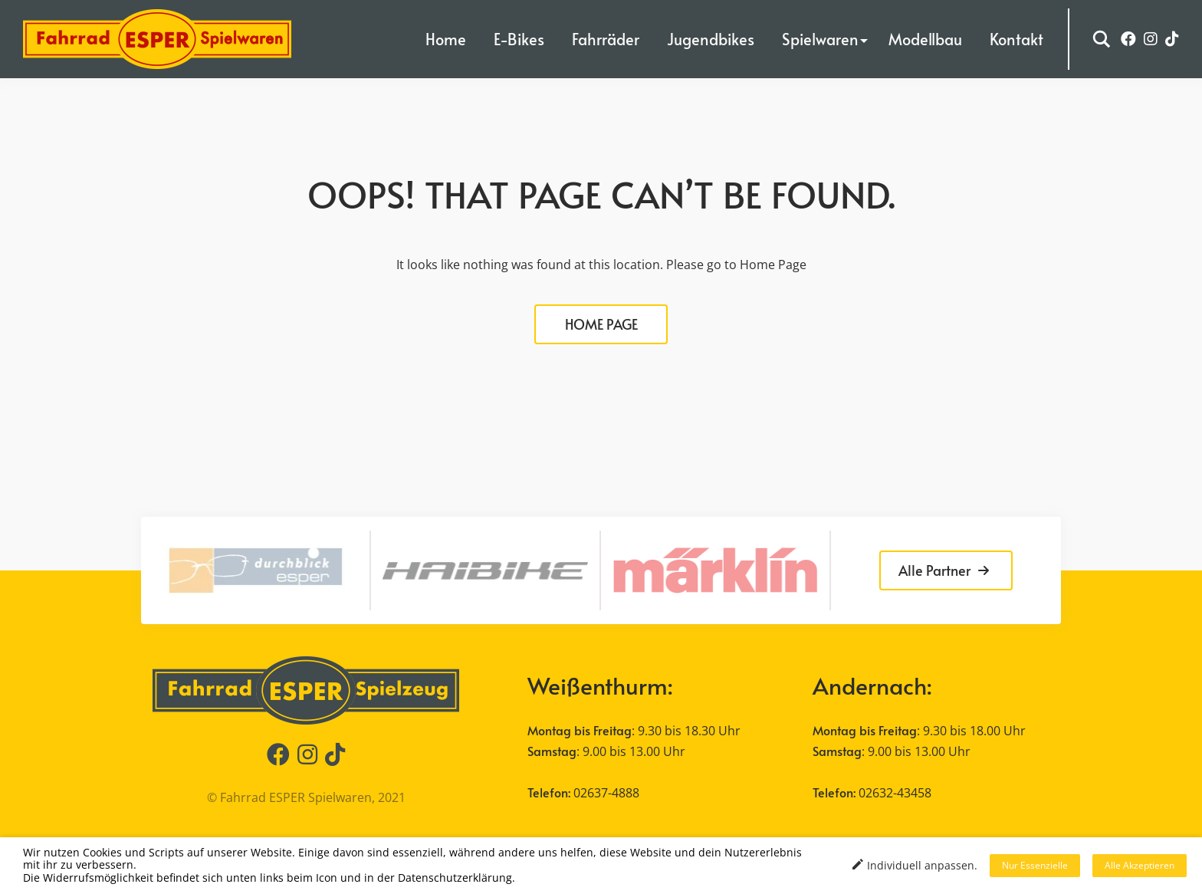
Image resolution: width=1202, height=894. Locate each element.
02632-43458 (895, 792)
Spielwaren (820, 39)
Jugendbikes (710, 39)
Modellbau (925, 39)
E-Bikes (519, 39)
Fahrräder (605, 39)
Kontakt (1016, 39)
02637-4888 (606, 792)
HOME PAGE (601, 324)
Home (445, 39)
